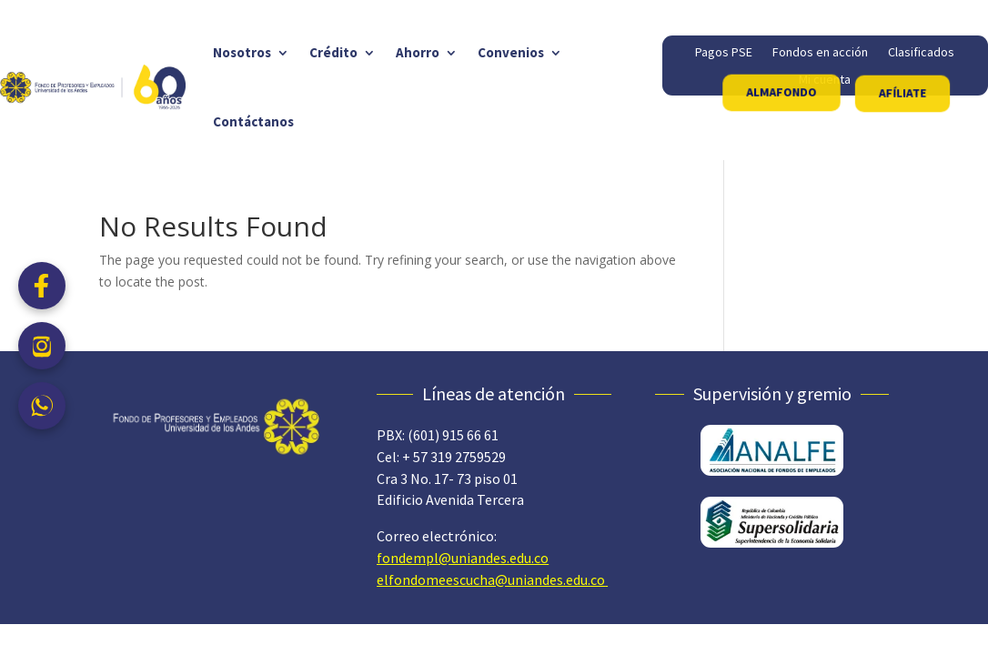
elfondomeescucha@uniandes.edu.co (491, 579)
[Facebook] (42, 285)
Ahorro (417, 52)
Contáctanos (253, 121)
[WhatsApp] (42, 405)
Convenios (511, 52)
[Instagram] (42, 345)
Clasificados (921, 52)
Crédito (333, 52)
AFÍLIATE (902, 93)
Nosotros (242, 52)
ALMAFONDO (781, 92)
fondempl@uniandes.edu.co (463, 558)
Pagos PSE (723, 52)
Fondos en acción (820, 52)
